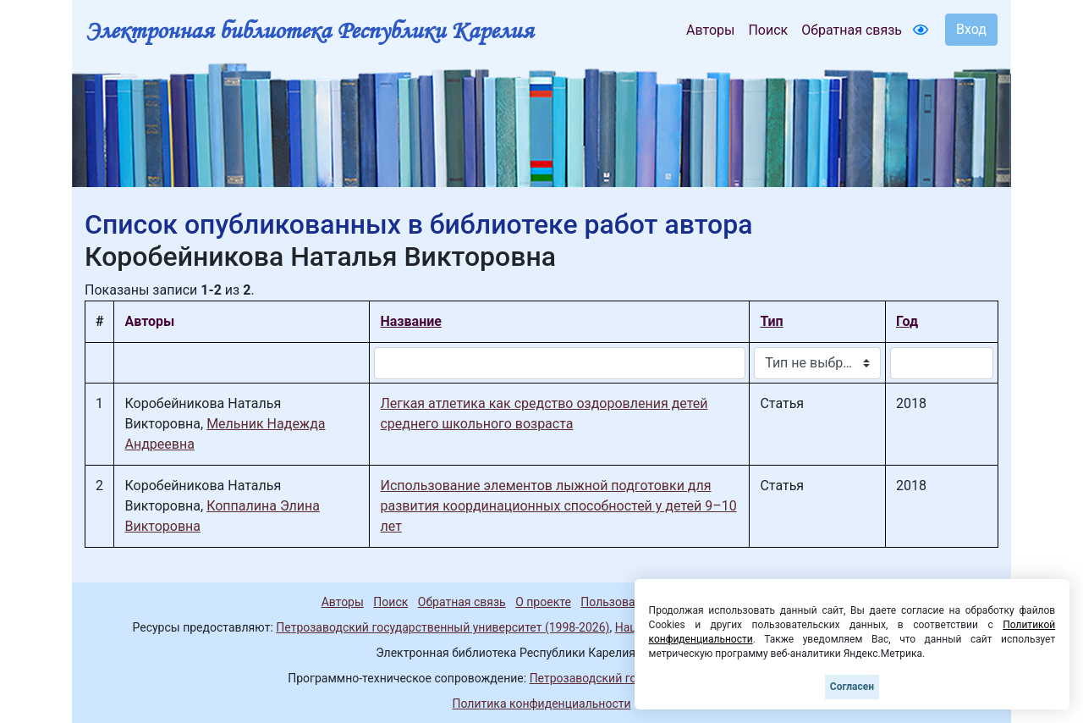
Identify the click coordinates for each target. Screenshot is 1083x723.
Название (410, 321)
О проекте (543, 602)
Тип (771, 321)
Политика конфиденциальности (541, 703)
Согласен (852, 687)
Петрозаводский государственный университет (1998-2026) (442, 627)
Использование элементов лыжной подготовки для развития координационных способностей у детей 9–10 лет (558, 505)
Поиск (768, 30)
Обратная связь (851, 30)
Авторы (710, 30)
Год (907, 321)
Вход (971, 29)
